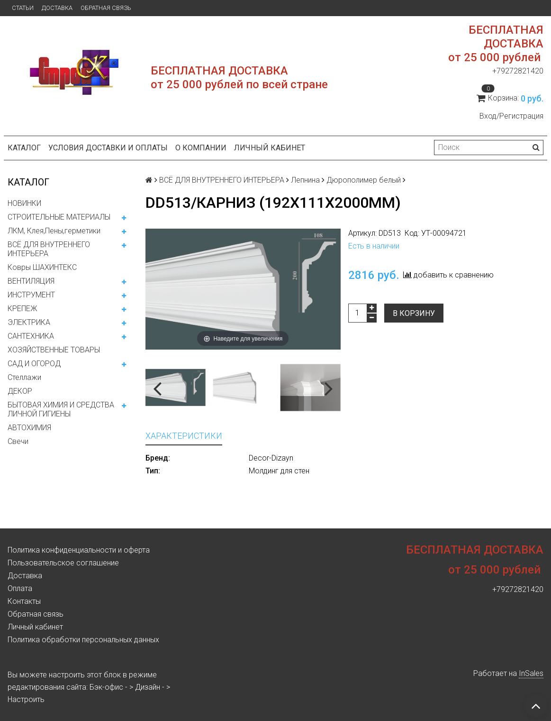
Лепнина (305, 180)
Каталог (24, 147)
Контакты (24, 601)
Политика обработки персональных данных (83, 639)
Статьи (23, 7)
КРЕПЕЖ (22, 308)
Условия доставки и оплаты (108, 147)
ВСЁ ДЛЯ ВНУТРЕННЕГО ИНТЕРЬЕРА (49, 249)
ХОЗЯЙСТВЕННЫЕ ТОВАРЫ (54, 349)
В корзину (414, 313)
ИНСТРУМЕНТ (31, 294)
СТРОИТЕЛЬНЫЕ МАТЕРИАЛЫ (59, 217)
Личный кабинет (269, 147)
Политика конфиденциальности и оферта (79, 550)
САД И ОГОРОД (34, 363)
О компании (200, 147)
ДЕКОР (20, 391)
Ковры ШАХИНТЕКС (42, 267)
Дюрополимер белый (363, 180)
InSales (531, 673)
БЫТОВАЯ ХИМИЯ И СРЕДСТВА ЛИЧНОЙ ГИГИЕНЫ (61, 409)
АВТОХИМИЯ (29, 427)
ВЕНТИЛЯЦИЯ (31, 281)
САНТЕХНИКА (31, 336)
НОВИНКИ (24, 203)
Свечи (18, 441)
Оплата (20, 588)
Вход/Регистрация (511, 115)
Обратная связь (106, 7)
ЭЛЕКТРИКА (29, 322)
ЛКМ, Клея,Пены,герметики (54, 230)
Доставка (57, 7)
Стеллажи (24, 377)
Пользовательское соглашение (63, 562)
